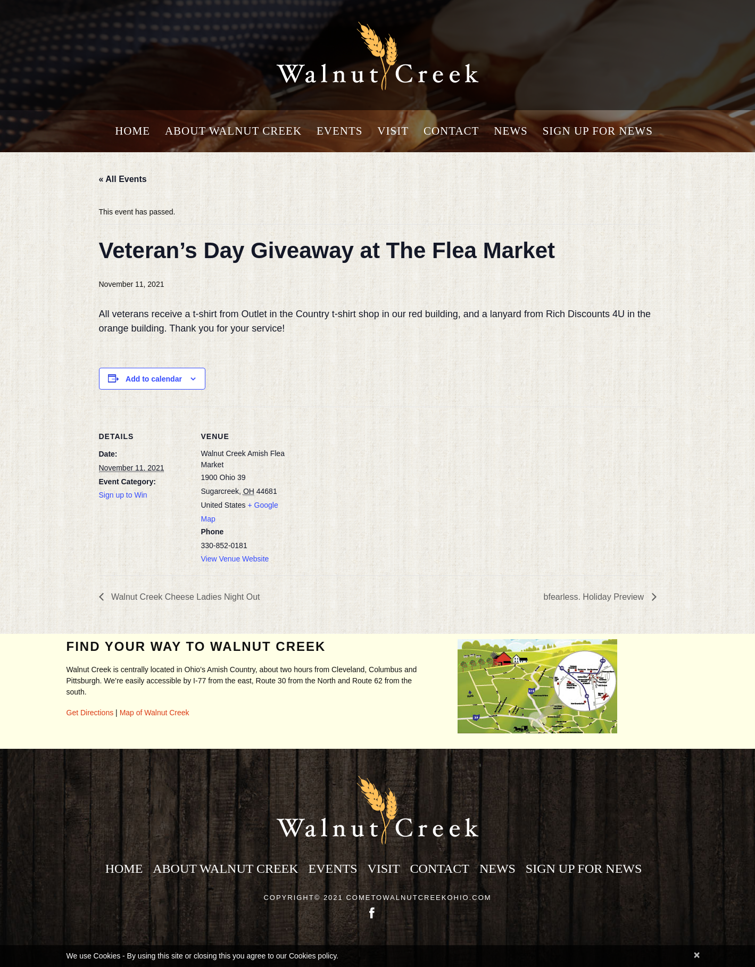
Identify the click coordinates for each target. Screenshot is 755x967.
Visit (393, 131)
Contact (451, 131)
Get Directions (90, 712)
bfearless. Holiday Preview (595, 596)
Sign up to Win (123, 495)
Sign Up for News (598, 131)
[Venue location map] (359, 480)
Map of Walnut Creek (154, 712)
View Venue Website (235, 559)
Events (340, 131)
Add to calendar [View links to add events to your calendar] (154, 379)
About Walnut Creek (233, 131)
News (511, 131)
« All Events (123, 179)
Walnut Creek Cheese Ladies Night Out (184, 596)
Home (132, 131)
